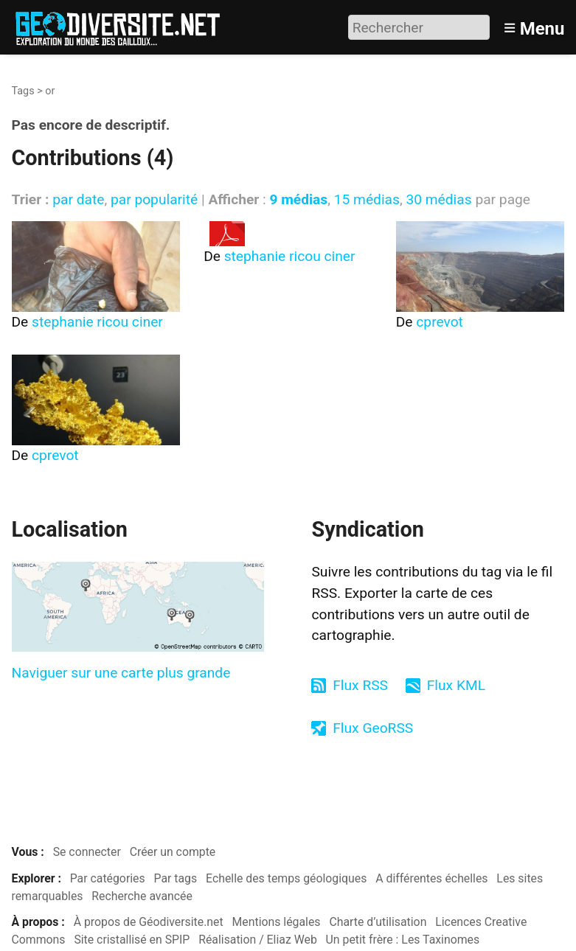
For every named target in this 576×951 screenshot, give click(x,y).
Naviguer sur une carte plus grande (121, 672)
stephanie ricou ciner (97, 321)
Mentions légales (276, 922)
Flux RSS (360, 685)
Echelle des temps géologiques (286, 878)
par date (78, 199)
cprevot (439, 321)
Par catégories (107, 878)
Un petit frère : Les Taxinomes (403, 940)
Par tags (176, 878)
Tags (23, 91)
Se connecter (87, 852)
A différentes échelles (431, 878)
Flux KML (456, 685)
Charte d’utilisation (377, 922)
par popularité (154, 199)
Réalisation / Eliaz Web (257, 940)
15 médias (367, 199)
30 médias (438, 199)
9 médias (298, 199)
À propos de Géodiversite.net (148, 922)
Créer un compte (173, 852)
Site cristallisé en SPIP (132, 940)
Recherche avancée (141, 896)
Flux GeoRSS (373, 728)
